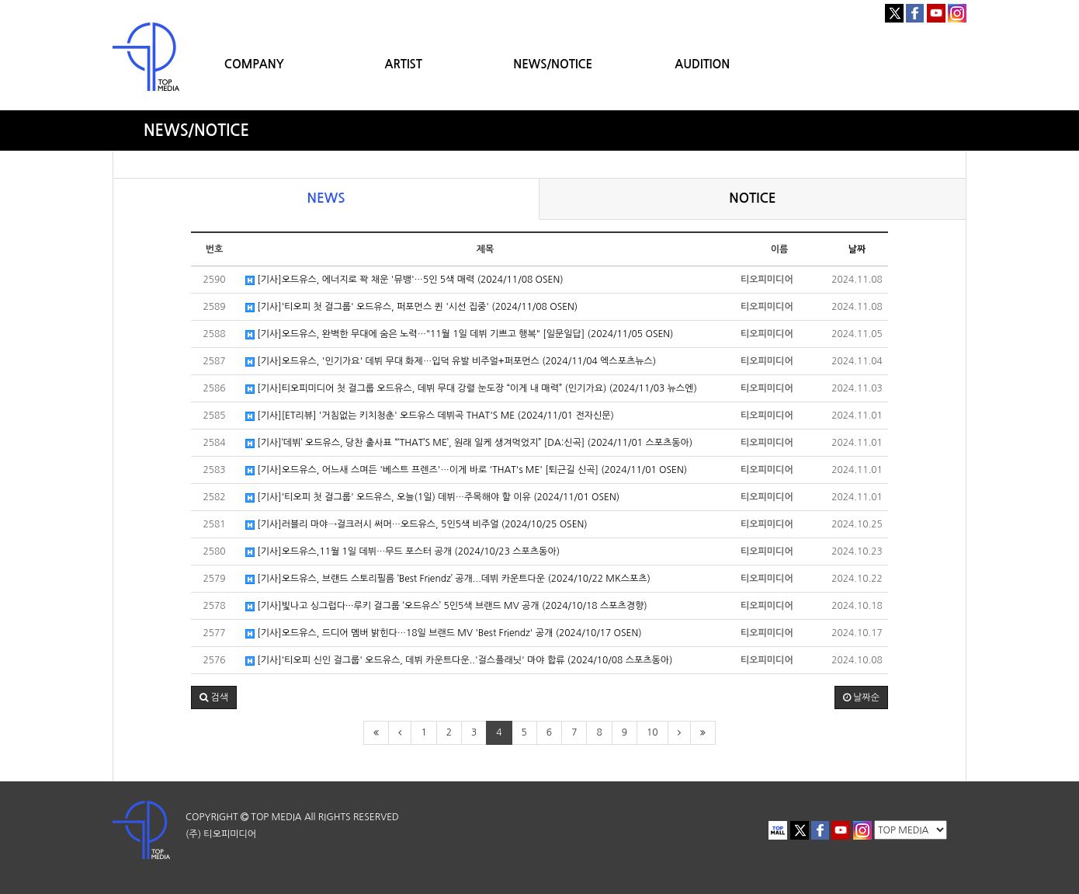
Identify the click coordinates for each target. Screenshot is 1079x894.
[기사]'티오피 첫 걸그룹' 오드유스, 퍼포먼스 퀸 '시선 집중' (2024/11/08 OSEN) (411, 307)
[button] (214, 697)
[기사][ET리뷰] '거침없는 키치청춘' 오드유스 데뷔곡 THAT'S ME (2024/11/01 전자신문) (429, 416)
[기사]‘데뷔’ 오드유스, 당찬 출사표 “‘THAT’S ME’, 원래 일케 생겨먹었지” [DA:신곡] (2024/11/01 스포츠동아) (468, 443)
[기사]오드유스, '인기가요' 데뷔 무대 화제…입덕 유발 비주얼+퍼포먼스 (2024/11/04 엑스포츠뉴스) (450, 362)
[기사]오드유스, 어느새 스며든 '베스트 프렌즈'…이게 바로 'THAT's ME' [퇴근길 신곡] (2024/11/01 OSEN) (466, 470)
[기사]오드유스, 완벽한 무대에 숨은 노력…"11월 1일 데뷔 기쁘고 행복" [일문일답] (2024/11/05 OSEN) (459, 334)
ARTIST (403, 64)
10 (652, 732)
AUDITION (702, 64)
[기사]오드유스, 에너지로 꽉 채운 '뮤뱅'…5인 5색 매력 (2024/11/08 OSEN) (404, 280)
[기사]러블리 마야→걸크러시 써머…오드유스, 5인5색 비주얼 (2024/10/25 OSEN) (416, 525)
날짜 (857, 249)
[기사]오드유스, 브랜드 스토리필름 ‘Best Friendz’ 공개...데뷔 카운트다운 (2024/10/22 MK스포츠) (448, 579)
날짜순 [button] (861, 697)
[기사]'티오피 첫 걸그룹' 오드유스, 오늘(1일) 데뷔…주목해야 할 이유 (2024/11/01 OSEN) (432, 497)
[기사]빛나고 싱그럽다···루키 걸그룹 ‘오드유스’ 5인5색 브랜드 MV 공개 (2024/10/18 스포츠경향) (446, 606)
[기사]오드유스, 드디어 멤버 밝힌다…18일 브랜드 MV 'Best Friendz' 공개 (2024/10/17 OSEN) (443, 633)
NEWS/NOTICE (552, 64)
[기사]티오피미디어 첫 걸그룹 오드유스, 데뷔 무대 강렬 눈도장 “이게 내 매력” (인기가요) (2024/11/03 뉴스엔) (471, 389)
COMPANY (254, 64)
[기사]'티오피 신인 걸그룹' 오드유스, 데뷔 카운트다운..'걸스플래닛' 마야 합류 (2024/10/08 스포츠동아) (458, 661)
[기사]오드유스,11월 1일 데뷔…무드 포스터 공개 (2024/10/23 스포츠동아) (402, 552)
